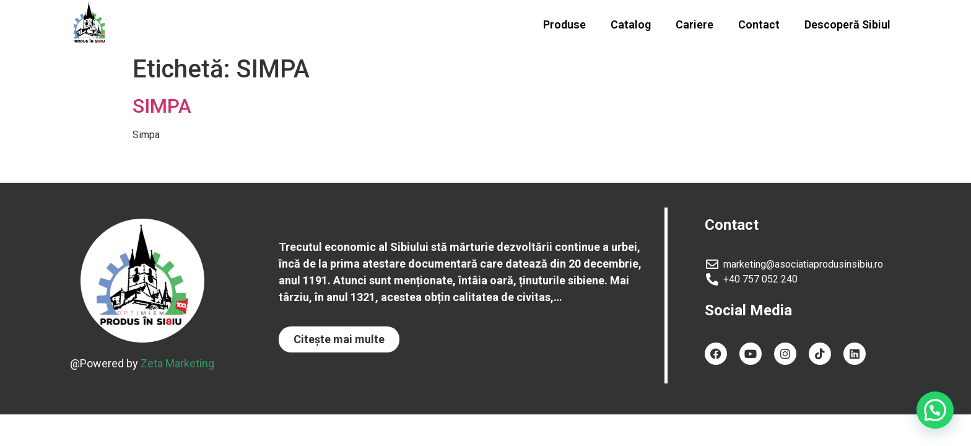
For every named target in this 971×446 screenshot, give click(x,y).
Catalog (631, 24)
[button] (339, 339)
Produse (564, 24)
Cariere (694, 24)
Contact (759, 24)
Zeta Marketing (177, 363)
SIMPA (162, 106)
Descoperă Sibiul (847, 24)
